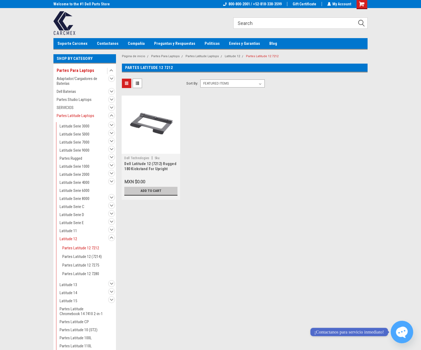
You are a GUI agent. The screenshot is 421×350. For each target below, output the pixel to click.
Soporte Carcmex (72, 43)
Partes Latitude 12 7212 (80, 248)
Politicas (212, 43)
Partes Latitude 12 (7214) (82, 256)
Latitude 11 (68, 230)
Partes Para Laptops (75, 70)
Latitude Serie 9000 (74, 150)
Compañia (136, 43)
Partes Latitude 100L (76, 338)
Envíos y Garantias (244, 43)
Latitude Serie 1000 (74, 166)
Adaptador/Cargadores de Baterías (77, 81)
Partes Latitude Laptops (75, 115)
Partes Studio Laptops (74, 99)
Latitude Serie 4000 (74, 182)
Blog (273, 43)
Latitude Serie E (72, 222)
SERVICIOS (65, 107)
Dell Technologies (136, 158)
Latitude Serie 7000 (74, 142)
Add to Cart (151, 191)
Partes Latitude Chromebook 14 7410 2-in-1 (81, 311)
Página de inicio (133, 56)
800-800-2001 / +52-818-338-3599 (252, 4)
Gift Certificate (304, 4)
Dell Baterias (66, 91)
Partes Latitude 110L (76, 346)
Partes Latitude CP (74, 321)
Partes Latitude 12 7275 (80, 265)
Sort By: (192, 83)
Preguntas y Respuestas (174, 43)
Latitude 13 (68, 284)
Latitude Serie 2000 (74, 174)
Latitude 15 (68, 300)
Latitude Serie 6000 (74, 190)
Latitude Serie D (72, 214)
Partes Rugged (71, 158)
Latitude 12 (68, 238)
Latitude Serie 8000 (74, 198)
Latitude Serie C (72, 206)
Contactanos (107, 43)
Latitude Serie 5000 (74, 134)
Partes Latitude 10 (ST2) (78, 329)
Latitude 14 (68, 292)
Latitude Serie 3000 (74, 126)
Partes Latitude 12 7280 (80, 273)
